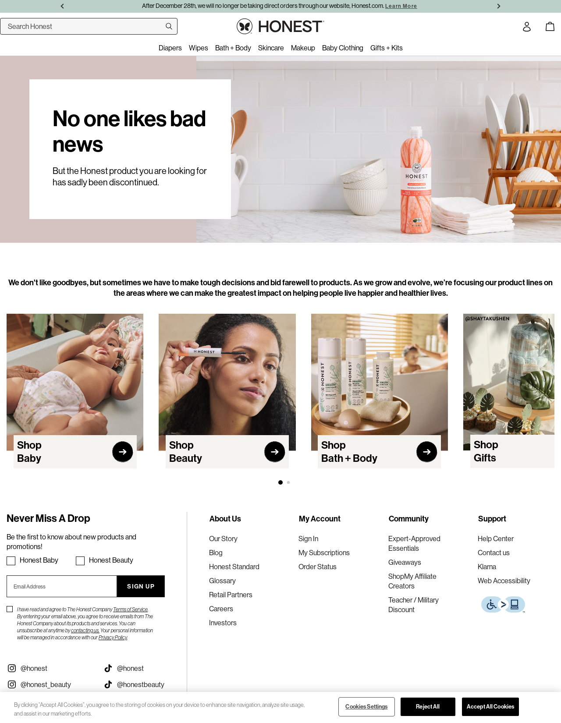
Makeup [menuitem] (303, 47)
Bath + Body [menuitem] (233, 47)
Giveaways (404, 562)
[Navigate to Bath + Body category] (379, 396)
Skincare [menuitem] (271, 47)
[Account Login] (527, 28)
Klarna (487, 566)
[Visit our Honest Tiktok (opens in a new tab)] (144, 668)
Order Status (317, 566)
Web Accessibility (504, 580)
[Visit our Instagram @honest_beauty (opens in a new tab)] (48, 684)
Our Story (223, 538)
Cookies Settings (366, 706)
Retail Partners (230, 594)
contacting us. (85, 630)
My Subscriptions (324, 552)
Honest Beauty (111, 560)
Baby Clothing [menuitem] (342, 47)
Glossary (222, 580)
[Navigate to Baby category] (75, 396)
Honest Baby (39, 560)
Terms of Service (130, 609)
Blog (216, 552)
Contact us (494, 552)
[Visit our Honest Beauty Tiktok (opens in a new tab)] (144, 684)
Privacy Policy (113, 637)
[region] (280, 707)
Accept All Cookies (490, 706)
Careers (221, 608)
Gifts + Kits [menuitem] (386, 47)
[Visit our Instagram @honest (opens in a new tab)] (48, 668)
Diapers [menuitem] (170, 47)
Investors (223, 622)
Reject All (428, 706)
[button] (280, 482)
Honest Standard (234, 566)
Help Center (496, 538)
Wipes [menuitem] (198, 47)
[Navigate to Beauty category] (227, 396)
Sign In (308, 538)
